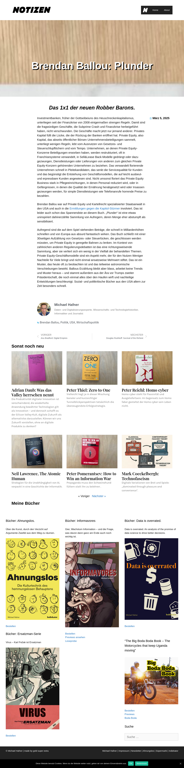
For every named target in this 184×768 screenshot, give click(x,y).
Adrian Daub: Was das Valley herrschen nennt (33, 392)
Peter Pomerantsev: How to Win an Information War (91, 476)
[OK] (180, 763)
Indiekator (173, 751)
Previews (130, 714)
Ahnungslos (148, 751)
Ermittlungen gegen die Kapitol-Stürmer (95, 208)
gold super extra (41, 751)
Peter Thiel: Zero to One (88, 390)
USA (72, 322)
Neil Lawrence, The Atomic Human (36, 476)
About (167, 10)
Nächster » (99, 496)
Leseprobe (71, 641)
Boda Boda (131, 718)
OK (131, 763)
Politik (64, 322)
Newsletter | (137, 751)
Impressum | (125, 751)
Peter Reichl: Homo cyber (145, 390)
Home (155, 10)
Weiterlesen (142, 763)
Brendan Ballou (49, 322)
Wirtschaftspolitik (87, 322)
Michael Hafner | (110, 751)
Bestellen (11, 626)
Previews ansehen (75, 637)
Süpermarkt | (162, 751)
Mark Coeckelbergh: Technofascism (140, 476)
